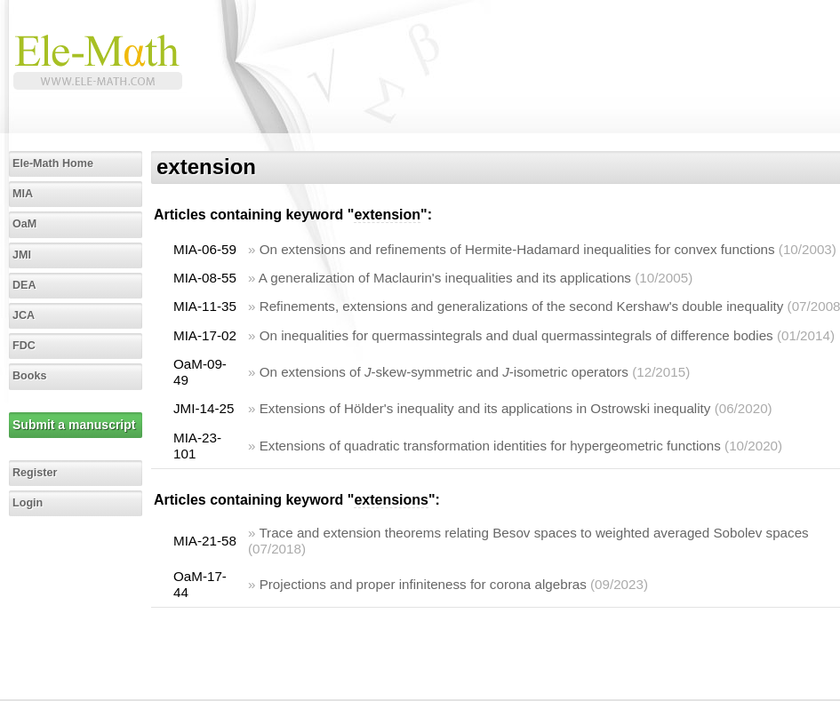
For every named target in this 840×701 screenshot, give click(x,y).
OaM (24, 224)
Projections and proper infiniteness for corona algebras (423, 584)
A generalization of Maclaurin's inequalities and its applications (445, 277)
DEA (24, 285)
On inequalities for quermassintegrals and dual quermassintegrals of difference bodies (516, 335)
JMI (21, 255)
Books (29, 376)
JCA (23, 315)
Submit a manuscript (73, 425)
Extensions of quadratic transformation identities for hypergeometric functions (490, 445)
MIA (22, 193)
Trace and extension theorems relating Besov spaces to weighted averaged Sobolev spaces (533, 532)
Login (27, 503)
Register (34, 472)
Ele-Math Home (52, 163)
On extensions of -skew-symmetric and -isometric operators (444, 371)
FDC (24, 345)
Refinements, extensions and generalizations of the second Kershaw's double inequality (522, 306)
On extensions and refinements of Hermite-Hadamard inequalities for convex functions (517, 249)
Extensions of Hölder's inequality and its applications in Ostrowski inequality (485, 408)
